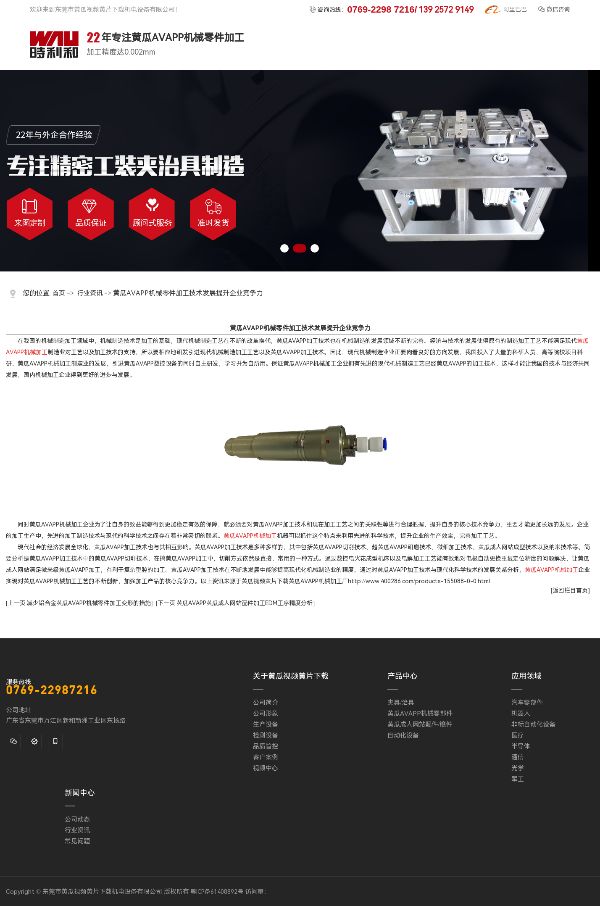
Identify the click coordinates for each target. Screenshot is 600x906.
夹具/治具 (400, 702)
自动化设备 (403, 735)
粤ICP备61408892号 (216, 891)
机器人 (520, 713)
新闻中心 (80, 792)
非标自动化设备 (533, 724)
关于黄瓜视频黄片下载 (291, 676)
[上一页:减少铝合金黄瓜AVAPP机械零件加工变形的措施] (79, 603)
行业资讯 (90, 293)
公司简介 (265, 702)
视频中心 (265, 768)
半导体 (520, 746)
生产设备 (265, 724)
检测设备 (265, 735)
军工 (517, 779)
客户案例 (265, 757)
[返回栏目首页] (570, 590)
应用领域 (526, 676)
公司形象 (265, 713)
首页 (59, 293)
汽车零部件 (527, 702)
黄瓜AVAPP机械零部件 (420, 713)
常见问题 (77, 841)
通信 (517, 757)
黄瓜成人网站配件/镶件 (419, 724)
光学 (517, 768)
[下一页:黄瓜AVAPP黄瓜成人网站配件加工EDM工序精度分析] (235, 603)
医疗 (517, 735)
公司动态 (77, 819)
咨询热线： (391, 9)
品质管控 (265, 746)
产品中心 (402, 676)
